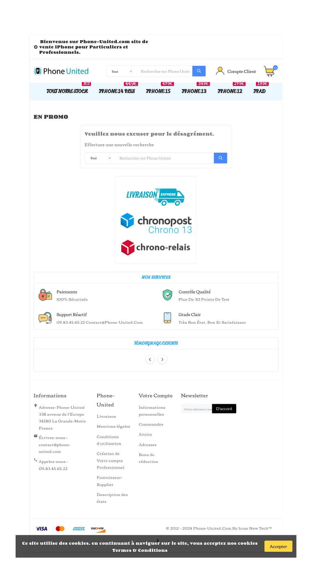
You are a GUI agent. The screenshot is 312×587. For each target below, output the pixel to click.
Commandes (151, 424)
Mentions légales (113, 426)
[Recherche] (165, 71)
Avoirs (145, 434)
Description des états (112, 498)
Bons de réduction (148, 458)
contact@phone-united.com (55, 448)
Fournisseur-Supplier (110, 481)
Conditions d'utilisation (109, 440)
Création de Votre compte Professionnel (110, 460)
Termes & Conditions (140, 550)
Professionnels (59, 52)
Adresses (148, 444)
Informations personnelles (152, 410)
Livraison (106, 416)
